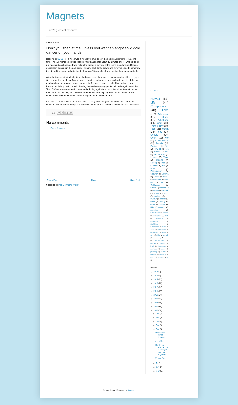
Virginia (165, 174)
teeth (152, 257)
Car (166, 138)
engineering (159, 240)
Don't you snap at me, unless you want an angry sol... (161, 350)
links (165, 110)
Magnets (65, 15)
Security (154, 174)
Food (159, 131)
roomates (154, 210)
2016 (156, 272)
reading (153, 254)
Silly (166, 146)
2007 (156, 306)
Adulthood (163, 120)
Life (153, 102)
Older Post (135, 180)
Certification (155, 185)
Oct (157, 321)
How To (157, 149)
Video (165, 157)
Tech (152, 128)
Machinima (154, 224)
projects (159, 160)
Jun (158, 367)
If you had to (161, 141)
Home (94, 180)
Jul (157, 363)
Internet (153, 157)
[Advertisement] (93, 154)
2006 (156, 310)
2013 (156, 283)
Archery (158, 196)
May (158, 371)
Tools (163, 163)
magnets (161, 207)
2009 (156, 299)
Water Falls (162, 229)
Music (153, 168)
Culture (153, 188)
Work (159, 123)
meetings (153, 249)
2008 (156, 302)
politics (163, 252)
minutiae (154, 165)
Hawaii (155, 98)
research (162, 254)
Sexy (152, 229)
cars (151, 235)
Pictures (164, 117)
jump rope (162, 246)
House (165, 177)
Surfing (153, 163)
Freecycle (159, 218)
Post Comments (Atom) (68, 185)
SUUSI (61, 59)
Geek (153, 137)
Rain (164, 227)
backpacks (154, 232)
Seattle (156, 191)
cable (152, 202)
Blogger (130, 390)
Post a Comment (57, 128)
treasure (160, 257)
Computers (158, 106)
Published (154, 146)
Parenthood (154, 227)
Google (154, 134)
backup (163, 199)
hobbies (153, 243)
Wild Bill (165, 191)
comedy (166, 235)
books (163, 232)
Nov (158, 317)
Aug (158, 329)
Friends (159, 143)
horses (162, 243)
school (156, 193)
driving (162, 202)
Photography (156, 171)
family (162, 204)
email (152, 204)
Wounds (157, 152)
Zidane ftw (159, 358)
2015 (156, 275)
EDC (166, 215)
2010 (156, 295)
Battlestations (155, 213)
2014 (156, 279)
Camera (165, 213)
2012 (156, 287)
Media (165, 128)
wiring (166, 193)
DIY (166, 152)
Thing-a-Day (156, 126)
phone (163, 249)
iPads (152, 246)
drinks (166, 238)
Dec (158, 314)
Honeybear (154, 221)
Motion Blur (164, 188)
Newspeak (157, 179)
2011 (156, 291)
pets (163, 165)
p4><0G (158, 341)
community (157, 238)
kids (152, 207)
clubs (158, 235)
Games (156, 177)
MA (167, 149)
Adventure (163, 114)
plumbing (153, 252)
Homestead (159, 154)
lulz (162, 182)
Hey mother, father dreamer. (160, 334)
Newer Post (52, 180)
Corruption (157, 215)
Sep (158, 325)
